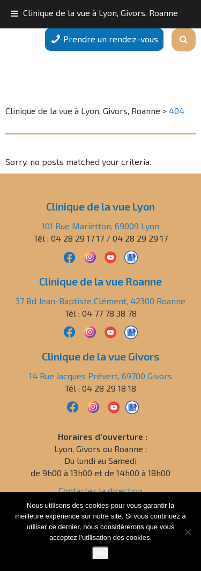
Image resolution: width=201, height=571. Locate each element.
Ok (100, 553)
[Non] (187, 532)
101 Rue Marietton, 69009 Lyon (100, 226)
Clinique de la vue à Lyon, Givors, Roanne (100, 12)
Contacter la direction (100, 490)
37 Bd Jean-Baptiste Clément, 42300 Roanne (100, 301)
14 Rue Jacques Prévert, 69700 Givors (100, 376)
